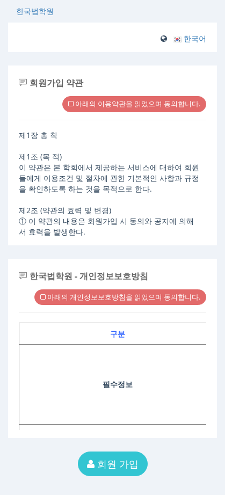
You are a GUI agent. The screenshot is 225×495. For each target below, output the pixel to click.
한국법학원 (35, 11)
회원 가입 (113, 463)
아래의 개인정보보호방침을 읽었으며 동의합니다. (120, 297)
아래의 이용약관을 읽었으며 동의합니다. (134, 103)
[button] (189, 38)
